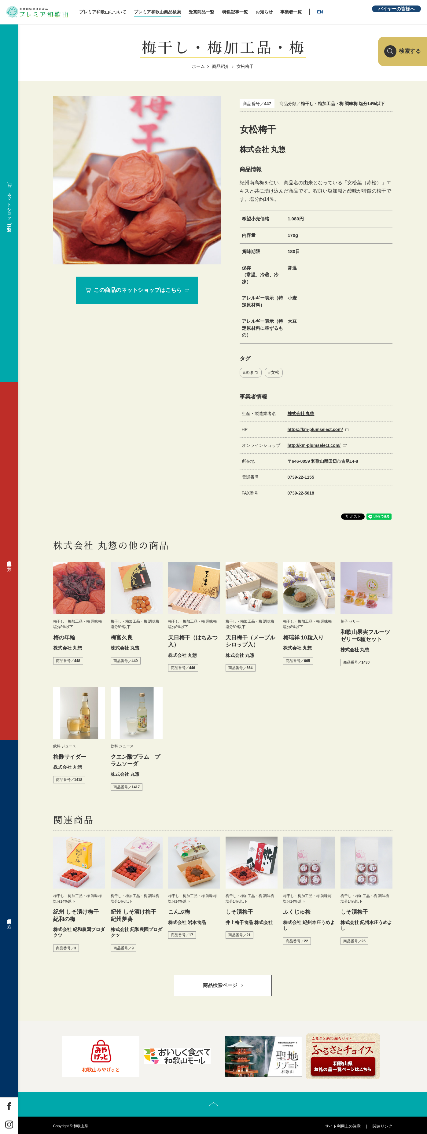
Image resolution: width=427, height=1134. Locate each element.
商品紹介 (220, 66)
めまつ (251, 372)
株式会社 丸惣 (301, 413)
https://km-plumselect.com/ (315, 429)
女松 (275, 372)
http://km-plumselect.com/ (314, 445)
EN (320, 11)
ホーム (198, 66)
